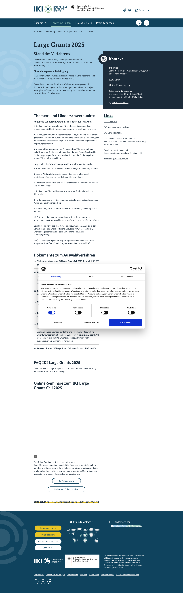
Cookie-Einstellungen (55, 574)
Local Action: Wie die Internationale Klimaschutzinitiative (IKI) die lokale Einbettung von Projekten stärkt (126, 141)
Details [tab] (92, 277)
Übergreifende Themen (119, 526)
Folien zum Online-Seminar (66, 489)
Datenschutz (72, 574)
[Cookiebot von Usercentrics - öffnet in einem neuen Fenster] (131, 269)
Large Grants (71, 31)
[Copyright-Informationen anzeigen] (35, 456)
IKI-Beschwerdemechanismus (117, 127)
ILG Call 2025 (87, 31)
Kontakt (83, 574)
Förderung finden (61, 23)
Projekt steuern (83, 23)
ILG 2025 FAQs (58, 371)
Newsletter (94, 574)
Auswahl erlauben (91, 322)
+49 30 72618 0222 (120, 102)
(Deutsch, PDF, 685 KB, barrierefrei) (68, 263)
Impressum (39, 574)
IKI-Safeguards (110, 121)
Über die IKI (40, 23)
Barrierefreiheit (107, 574)
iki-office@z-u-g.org (121, 85)
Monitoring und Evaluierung (116, 158)
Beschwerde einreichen (48, 541)
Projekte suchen (105, 23)
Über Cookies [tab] (127, 277)
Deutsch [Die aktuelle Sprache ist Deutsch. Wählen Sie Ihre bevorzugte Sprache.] (142, 10)
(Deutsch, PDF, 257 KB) (66, 348)
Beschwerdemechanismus (127, 574)
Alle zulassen (125, 322)
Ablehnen (57, 322)
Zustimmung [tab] (56, 277)
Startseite (38, 31)
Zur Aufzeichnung (66, 481)
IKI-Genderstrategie (113, 133)
